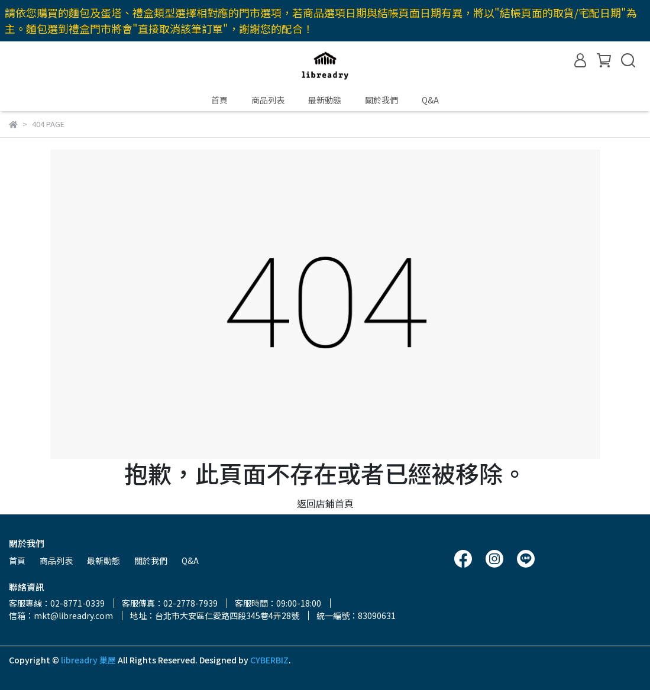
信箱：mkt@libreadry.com (61, 615)
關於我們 (381, 100)
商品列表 (267, 100)
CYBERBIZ (269, 660)
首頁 (219, 100)
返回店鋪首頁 (325, 503)
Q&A (430, 100)
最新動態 (324, 100)
